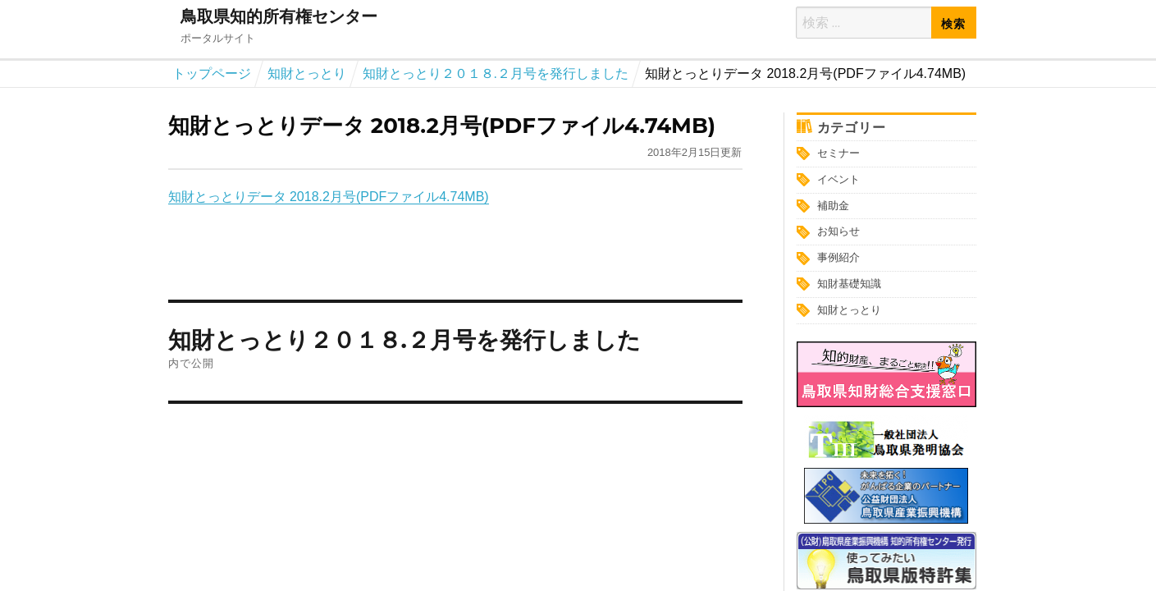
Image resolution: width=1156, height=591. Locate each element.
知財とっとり (849, 310)
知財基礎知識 (849, 283)
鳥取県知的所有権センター (278, 16)
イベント (838, 179)
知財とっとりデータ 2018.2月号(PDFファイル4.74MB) (328, 197)
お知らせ (838, 231)
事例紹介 (838, 257)
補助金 (833, 205)
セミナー (838, 153)
